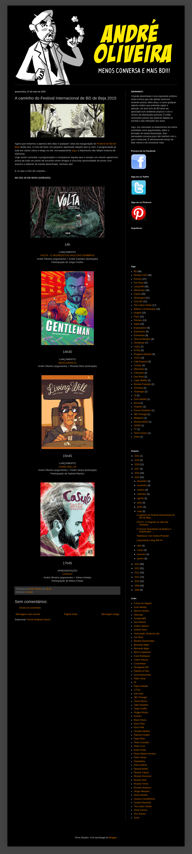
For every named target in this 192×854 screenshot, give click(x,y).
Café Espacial (141, 361)
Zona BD (138, 301)
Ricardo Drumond (142, 776)
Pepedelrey (139, 761)
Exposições (139, 331)
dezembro (142, 481)
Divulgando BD (141, 667)
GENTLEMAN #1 (67, 362)
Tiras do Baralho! (142, 339)
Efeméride (139, 369)
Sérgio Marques (142, 791)
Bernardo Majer (141, 645)
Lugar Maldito (140, 380)
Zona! (137, 817)
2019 (137, 460)
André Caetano (141, 626)
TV (135, 429)
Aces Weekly (140, 399)
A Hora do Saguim (143, 603)
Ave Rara (138, 282)
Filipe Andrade (141, 686)
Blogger (113, 837)
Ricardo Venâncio (142, 787)
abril (139, 545)
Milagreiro (139, 418)
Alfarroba (138, 615)
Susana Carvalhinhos (144, 799)
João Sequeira (141, 705)
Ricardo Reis (140, 780)
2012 (137, 572)
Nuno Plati (139, 727)
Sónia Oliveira (141, 795)
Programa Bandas (143, 354)
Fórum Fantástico (142, 410)
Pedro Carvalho (141, 742)
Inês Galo (138, 693)
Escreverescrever (142, 675)
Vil (135, 395)
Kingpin (137, 312)
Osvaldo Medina (142, 731)
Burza (137, 403)
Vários (137, 346)
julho (140, 502)
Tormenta (138, 388)
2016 (137, 473)
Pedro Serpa (140, 757)
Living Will (139, 286)
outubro (141, 490)
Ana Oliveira (140, 622)
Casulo (137, 294)
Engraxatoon (140, 328)
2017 (137, 469)
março (140, 550)
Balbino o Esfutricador (144, 309)
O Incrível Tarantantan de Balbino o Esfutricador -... (154, 530)
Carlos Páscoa (141, 659)
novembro (142, 485)
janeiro (140, 558)
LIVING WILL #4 (67, 466)
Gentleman (139, 342)
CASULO (67, 574)
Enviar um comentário (30, 607)
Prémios (138, 320)
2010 (137, 581)
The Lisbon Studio (143, 305)
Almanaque (139, 298)
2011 (137, 577)
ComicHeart (139, 663)
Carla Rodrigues (142, 656)
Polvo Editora (140, 765)
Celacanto (139, 373)
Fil (135, 682)
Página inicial (70, 614)
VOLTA (137, 358)
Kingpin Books (141, 712)
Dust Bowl (139, 376)
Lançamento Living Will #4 (149, 540)
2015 (137, 477)
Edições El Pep (141, 671)
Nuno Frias (139, 723)
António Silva (140, 629)
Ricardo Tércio (141, 783)
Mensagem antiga (110, 614)
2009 (137, 585)
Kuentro (138, 716)
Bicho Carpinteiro (142, 652)
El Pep (137, 350)
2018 (137, 464)
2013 (137, 568)
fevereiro (141, 554)
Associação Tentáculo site (146, 633)
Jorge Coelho (140, 708)
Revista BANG (141, 422)
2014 (137, 564)
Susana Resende (142, 802)
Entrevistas (139, 335)
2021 (137, 456)
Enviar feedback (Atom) (38, 619)
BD (135, 271)
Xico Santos (140, 814)
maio (140, 511)
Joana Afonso (140, 701)
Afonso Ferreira (141, 611)
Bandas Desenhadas (144, 641)
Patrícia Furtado (142, 735)
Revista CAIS (140, 275)
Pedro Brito (139, 738)
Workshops (139, 290)
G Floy (137, 690)
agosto (140, 498)
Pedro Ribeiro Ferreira (145, 753)
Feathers (138, 406)
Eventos (29, 592)
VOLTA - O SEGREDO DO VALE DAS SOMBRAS (67, 255)
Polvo (136, 316)
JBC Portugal (140, 414)
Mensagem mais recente (28, 614)
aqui (74, 150)
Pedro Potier (140, 750)
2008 (137, 590)
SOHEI (137, 425)
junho (140, 507)
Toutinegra (139, 391)
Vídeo (137, 436)
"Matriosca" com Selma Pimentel (153, 536)
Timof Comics (140, 433)
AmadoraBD (140, 618)
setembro (142, 494)
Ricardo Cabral (141, 772)
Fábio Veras (140, 678)
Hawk (136, 324)
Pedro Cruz (139, 746)
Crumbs (138, 365)
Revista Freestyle (142, 384)
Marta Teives (140, 720)
